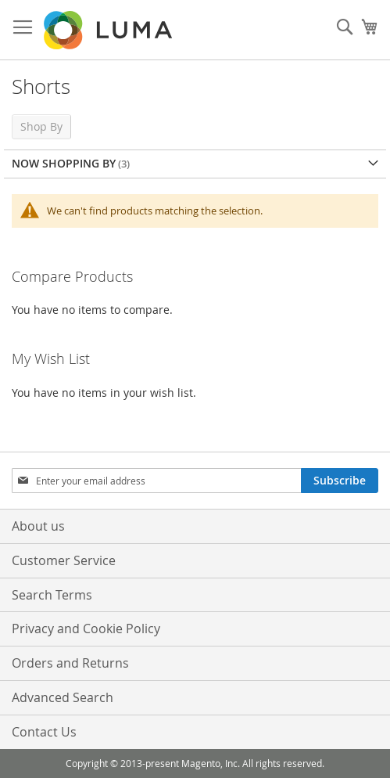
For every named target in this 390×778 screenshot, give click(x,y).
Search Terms (52, 594)
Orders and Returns (70, 663)
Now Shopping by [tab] (64, 163)
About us (38, 526)
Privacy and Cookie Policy (86, 628)
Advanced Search (62, 697)
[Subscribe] (339, 480)
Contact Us (44, 731)
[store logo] (109, 30)
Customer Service (64, 560)
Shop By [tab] (41, 126)
